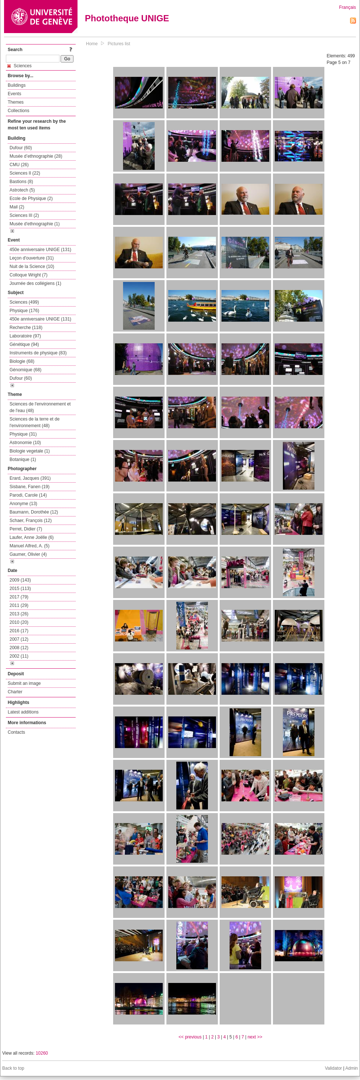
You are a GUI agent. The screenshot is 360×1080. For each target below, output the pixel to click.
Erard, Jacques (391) (30, 478)
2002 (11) (19, 656)
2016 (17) (19, 630)
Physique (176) (24, 310)
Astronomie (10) (25, 442)
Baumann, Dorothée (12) (34, 512)
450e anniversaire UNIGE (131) (40, 249)
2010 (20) (19, 622)
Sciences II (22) (25, 173)
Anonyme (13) (23, 503)
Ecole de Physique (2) (31, 198)
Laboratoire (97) (25, 336)
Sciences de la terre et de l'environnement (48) (35, 422)
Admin (351, 1068)
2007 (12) (19, 639)
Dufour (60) (21, 147)
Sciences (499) (24, 302)
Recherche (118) (26, 327)
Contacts (16, 732)
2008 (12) (19, 647)
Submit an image (24, 683)
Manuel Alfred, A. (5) (30, 545)
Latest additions (23, 712)
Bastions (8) (21, 181)
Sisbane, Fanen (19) (30, 486)
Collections (18, 110)
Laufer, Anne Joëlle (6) (32, 537)
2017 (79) (19, 597)
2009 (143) (20, 580)
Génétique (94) (24, 344)
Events (14, 93)
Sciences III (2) (24, 215)
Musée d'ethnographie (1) (35, 223)
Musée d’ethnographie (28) (36, 156)
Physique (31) (23, 434)
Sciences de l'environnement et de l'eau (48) (40, 407)
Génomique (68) (26, 369)
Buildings (17, 85)
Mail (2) (17, 207)
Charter (15, 691)
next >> (255, 1037)
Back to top (13, 1068)
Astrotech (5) (22, 190)
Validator (333, 1068)
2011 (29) (19, 605)
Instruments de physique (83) (38, 352)
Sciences (19, 65)
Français (347, 7)
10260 (42, 1053)
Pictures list (119, 43)
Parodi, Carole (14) (28, 495)
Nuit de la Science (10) (32, 266)
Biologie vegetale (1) (30, 451)
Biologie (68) (22, 361)
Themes (16, 102)
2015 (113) (20, 588)
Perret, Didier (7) (26, 529)
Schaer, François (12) (31, 520)
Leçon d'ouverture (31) (32, 258)
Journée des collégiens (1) (35, 283)
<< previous (190, 1037)
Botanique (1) (23, 459)
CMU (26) (19, 164)
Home (92, 43)
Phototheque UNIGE (127, 18)
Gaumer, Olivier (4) (28, 554)
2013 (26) (19, 613)
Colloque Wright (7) (28, 275)
